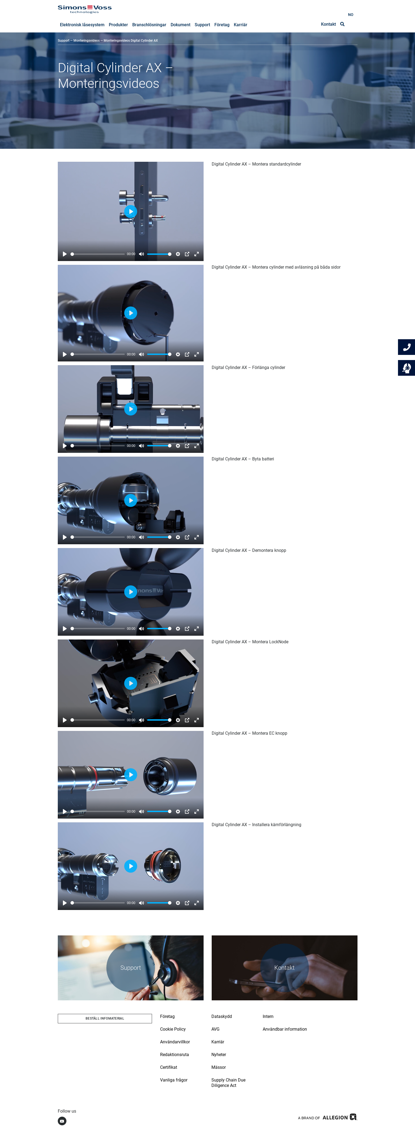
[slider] (97, 254)
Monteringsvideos (86, 41)
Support (63, 41)
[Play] (64, 254)
